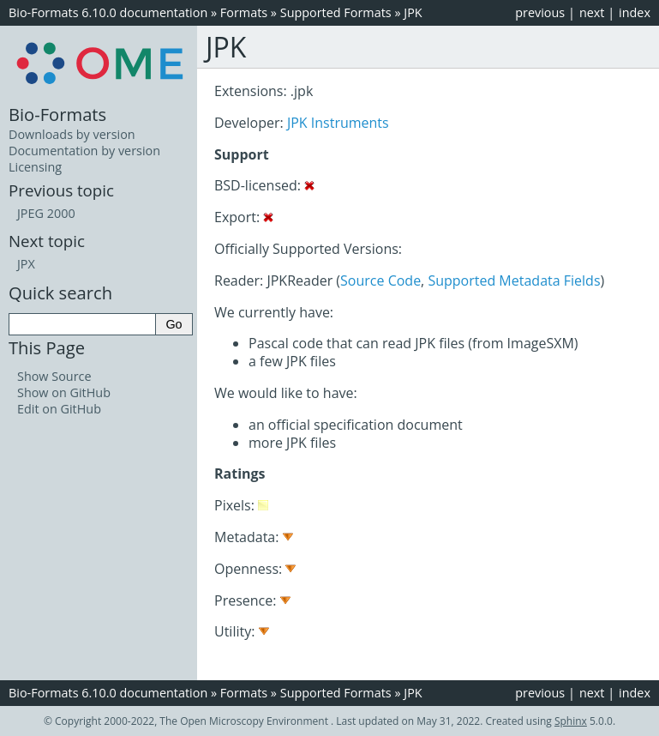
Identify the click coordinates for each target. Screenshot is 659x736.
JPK (413, 12)
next (592, 12)
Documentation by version (84, 150)
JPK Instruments (338, 122)
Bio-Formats (57, 114)
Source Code (380, 280)
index (634, 12)
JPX (26, 264)
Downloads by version (72, 134)
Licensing (35, 167)
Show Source (54, 376)
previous (540, 12)
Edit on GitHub (59, 409)
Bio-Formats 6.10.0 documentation (108, 12)
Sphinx (570, 721)
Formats (243, 12)
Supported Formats (336, 12)
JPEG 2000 (46, 213)
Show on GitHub (64, 392)
